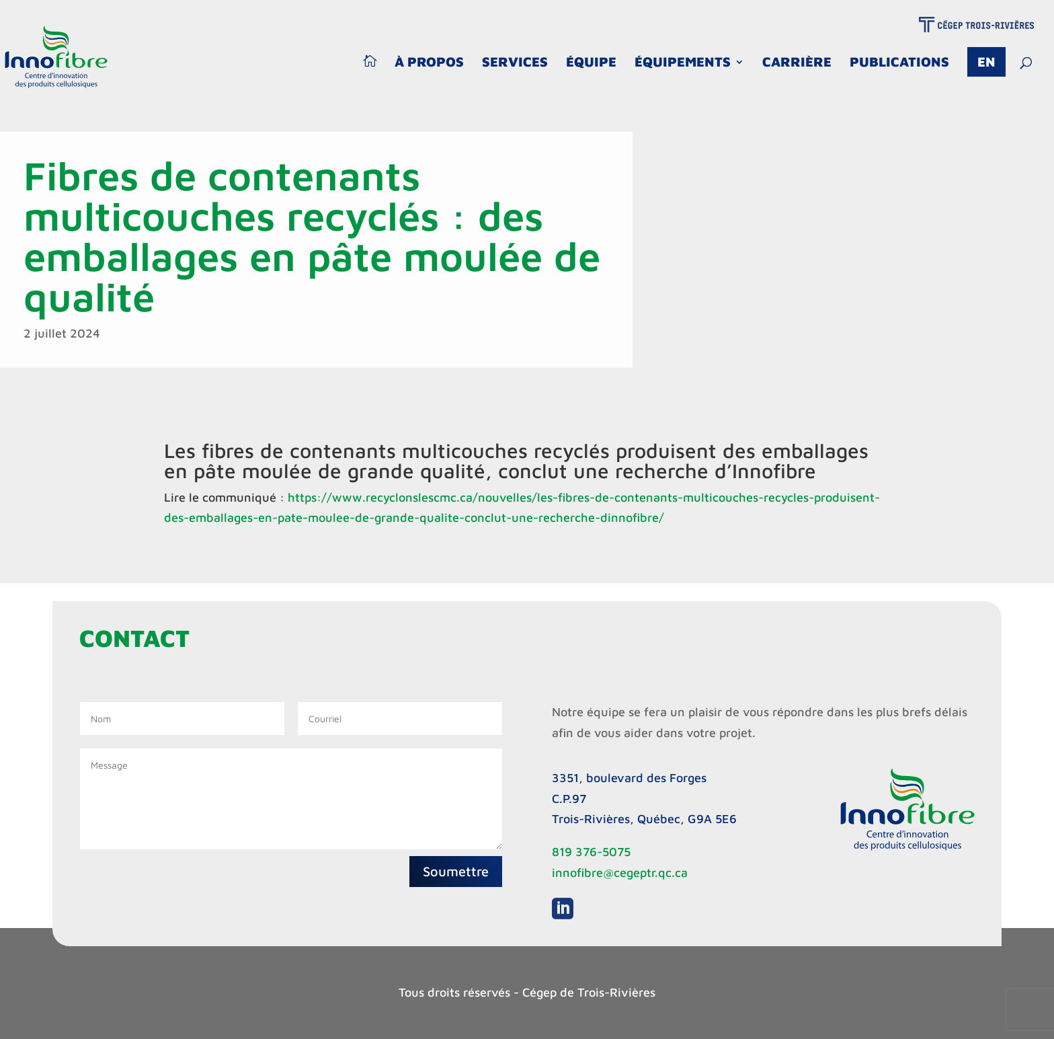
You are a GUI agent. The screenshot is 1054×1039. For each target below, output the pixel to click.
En (986, 61)
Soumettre (456, 871)
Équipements (683, 63)
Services (515, 63)
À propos (429, 63)
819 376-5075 (591, 852)
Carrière (797, 63)
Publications (899, 63)
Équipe (591, 63)
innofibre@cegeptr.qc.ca (620, 872)
